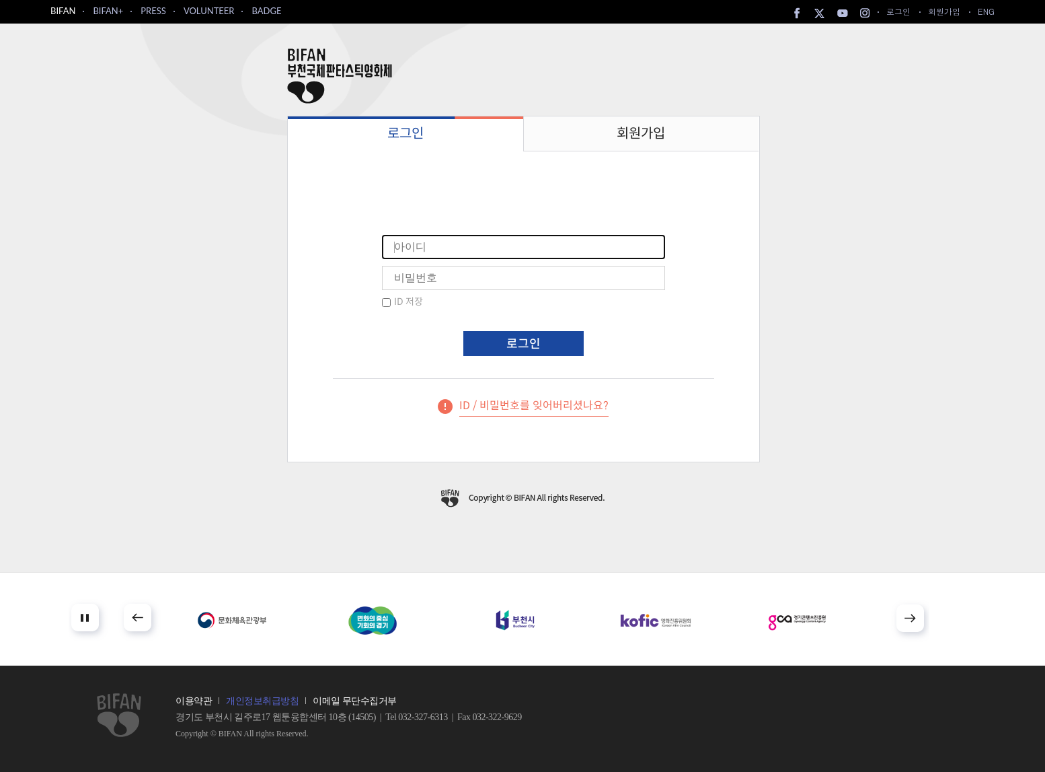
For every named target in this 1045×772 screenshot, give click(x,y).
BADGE (266, 10)
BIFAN (62, 10)
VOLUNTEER (209, 10)
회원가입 (944, 11)
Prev (137, 617)
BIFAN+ (108, 10)
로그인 (898, 11)
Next (910, 618)
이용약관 (194, 701)
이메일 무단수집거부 (355, 701)
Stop (85, 617)
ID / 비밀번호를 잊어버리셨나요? (534, 405)
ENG (986, 11)
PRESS (153, 10)
